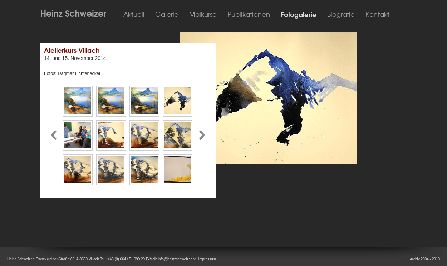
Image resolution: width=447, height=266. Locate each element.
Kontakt (377, 15)
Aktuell (133, 15)
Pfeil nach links (53, 135)
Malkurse (203, 15)
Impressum (207, 259)
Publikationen (248, 15)
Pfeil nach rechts (203, 135)
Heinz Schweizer (73, 13)
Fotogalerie (298, 15)
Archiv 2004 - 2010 (425, 259)
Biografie (341, 15)
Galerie (166, 15)
